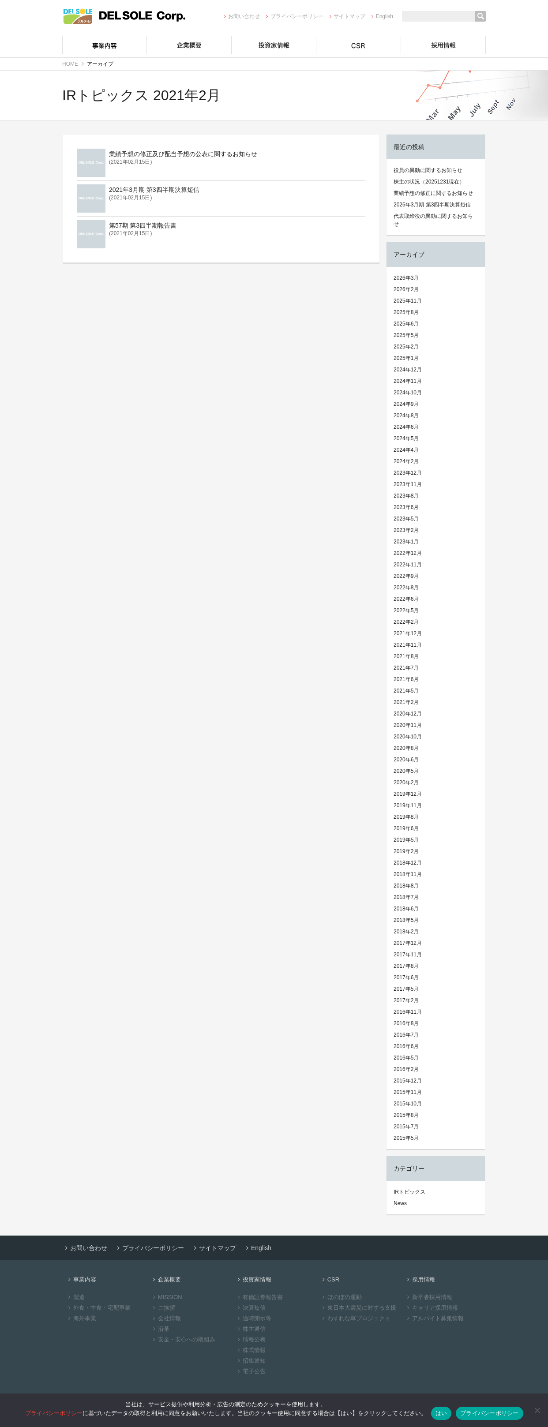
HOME (70, 64)
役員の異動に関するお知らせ (428, 170)
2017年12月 (408, 943)
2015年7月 (406, 1127)
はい (441, 1413)
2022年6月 (406, 599)
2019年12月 (408, 794)
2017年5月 (406, 989)
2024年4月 (406, 450)
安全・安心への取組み (182, 1339)
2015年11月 (408, 1092)
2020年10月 (408, 737)
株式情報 (250, 1350)
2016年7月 (406, 1035)
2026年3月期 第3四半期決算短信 (432, 205)
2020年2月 (406, 782)
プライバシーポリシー (293, 16)
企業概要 (189, 45)
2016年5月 (406, 1058)
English (381, 16)
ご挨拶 (162, 1307)
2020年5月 (406, 771)
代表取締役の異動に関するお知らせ (433, 220)
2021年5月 (406, 691)
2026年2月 (406, 289)
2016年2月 (406, 1069)
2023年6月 (406, 507)
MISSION (166, 1297)
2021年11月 (408, 645)
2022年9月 (406, 576)
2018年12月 (408, 863)
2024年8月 (406, 415)
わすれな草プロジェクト (355, 1318)
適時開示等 (253, 1318)
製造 (75, 1297)
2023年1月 (406, 542)
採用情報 (443, 45)
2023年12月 (408, 473)
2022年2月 (406, 622)
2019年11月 (408, 805)
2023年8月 (406, 496)
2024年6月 (406, 427)
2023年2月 (406, 530)
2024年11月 (408, 381)
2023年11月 (408, 484)
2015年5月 (406, 1138)
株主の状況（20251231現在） (429, 182)
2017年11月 (408, 954)
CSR (358, 45)
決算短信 (250, 1307)
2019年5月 (406, 840)
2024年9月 (406, 404)
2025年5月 (406, 335)
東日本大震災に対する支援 (358, 1307)
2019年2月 (406, 851)
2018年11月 (408, 874)
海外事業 (81, 1318)
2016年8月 (406, 1023)
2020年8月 (406, 748)
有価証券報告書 (259, 1297)
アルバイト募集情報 (434, 1318)
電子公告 (250, 1371)
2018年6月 (406, 909)
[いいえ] (537, 1410)
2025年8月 (406, 312)
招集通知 (250, 1360)
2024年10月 (408, 393)
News (400, 1203)
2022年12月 (408, 553)
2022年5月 (406, 610)
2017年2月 (406, 1000)
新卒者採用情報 (428, 1297)
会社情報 (165, 1318)
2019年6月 (406, 828)
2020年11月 (408, 725)
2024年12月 (408, 370)
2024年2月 (406, 461)
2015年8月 (406, 1115)
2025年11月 (408, 301)
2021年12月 (408, 633)
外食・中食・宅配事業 (98, 1307)
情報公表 (250, 1339)
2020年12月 (408, 714)
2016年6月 (406, 1046)
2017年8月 (406, 966)
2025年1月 (406, 358)
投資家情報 (274, 45)
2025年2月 (406, 347)
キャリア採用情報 (431, 1307)
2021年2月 (406, 702)
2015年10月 (408, 1104)
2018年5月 (406, 920)
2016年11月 (408, 1012)
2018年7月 (406, 897)
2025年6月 (406, 324)
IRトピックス (409, 1192)
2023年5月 (406, 519)
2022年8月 (406, 587)
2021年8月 (406, 656)
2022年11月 (408, 565)
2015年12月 (408, 1081)
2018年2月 (406, 932)
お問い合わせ (240, 16)
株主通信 (250, 1329)
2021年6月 (406, 679)
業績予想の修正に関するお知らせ (433, 193)
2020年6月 (406, 760)
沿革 (159, 1329)
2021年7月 (406, 668)
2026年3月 (406, 278)
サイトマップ (346, 16)
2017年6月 (406, 977)
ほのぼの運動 (341, 1297)
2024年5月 (406, 438)
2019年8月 (406, 817)
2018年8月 (406, 886)
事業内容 (104, 45)
